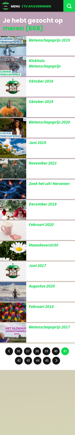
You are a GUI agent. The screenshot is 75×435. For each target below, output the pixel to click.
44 (37, 360)
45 (47, 360)
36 (18, 351)
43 (28, 360)
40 (56, 351)
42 (19, 360)
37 (28, 351)
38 (37, 351)
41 (65, 351)
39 (46, 351)
